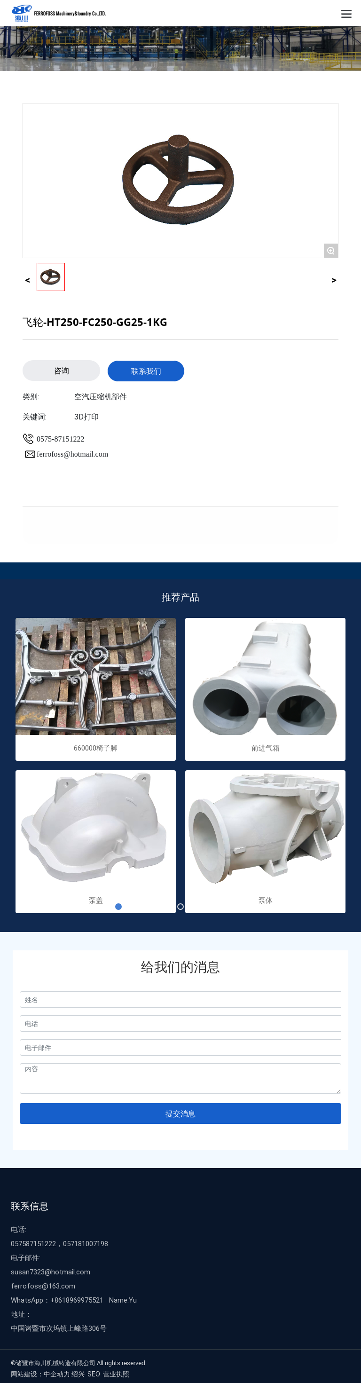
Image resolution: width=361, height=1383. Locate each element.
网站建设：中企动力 (40, 1373)
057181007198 (85, 1243)
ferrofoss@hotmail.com (72, 454)
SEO (93, 1373)
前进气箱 (265, 747)
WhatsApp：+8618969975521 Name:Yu (74, 1299)
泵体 (266, 900)
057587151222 (33, 1243)
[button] (118, 906)
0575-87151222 (60, 439)
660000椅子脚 (96, 747)
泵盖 (96, 900)
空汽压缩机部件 (100, 396)
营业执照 (116, 1373)
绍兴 (78, 1373)
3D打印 (86, 416)
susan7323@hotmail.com (50, 1271)
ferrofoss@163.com (43, 1285)
